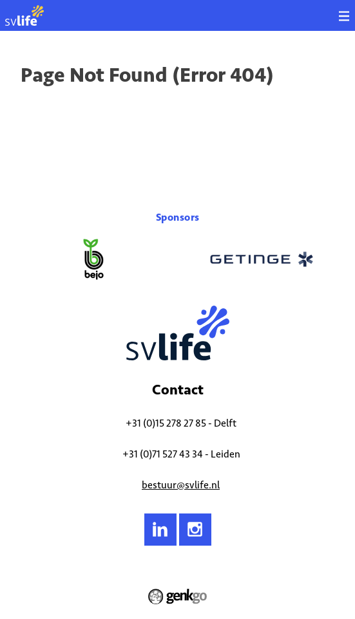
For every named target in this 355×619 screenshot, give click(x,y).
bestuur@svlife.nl (181, 485)
